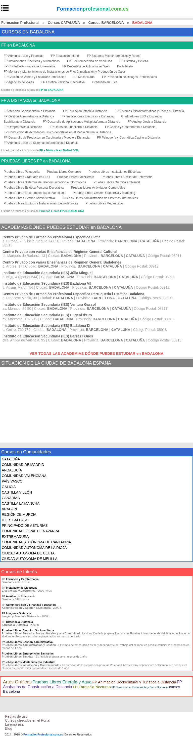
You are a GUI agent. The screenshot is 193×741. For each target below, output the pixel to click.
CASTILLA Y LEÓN (17, 492)
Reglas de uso (16, 716)
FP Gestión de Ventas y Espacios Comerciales (35, 77)
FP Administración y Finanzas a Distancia (29, 604)
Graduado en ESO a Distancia (141, 116)
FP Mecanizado (84, 77)
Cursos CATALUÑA (64, 23)
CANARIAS (11, 498)
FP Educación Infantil (65, 56)
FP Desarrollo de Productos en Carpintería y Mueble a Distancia (46, 137)
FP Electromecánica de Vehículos (89, 61)
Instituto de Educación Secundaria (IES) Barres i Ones (48, 336)
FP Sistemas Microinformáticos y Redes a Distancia (149, 111)
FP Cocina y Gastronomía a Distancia (130, 127)
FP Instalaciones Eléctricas (19, 587)
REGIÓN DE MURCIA (19, 514)
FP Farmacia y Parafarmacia (20, 579)
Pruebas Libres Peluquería (21, 171)
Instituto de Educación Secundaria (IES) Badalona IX (46, 326)
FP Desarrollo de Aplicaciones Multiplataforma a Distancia (81, 121)
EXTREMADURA (15, 537)
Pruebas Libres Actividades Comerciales (98, 187)
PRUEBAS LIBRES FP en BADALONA (36, 161)
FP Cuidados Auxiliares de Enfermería (29, 66)
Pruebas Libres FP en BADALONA (61, 210)
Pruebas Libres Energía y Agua (61, 682)
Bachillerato (125, 66)
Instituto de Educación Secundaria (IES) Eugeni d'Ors (47, 315)
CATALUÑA (11, 459)
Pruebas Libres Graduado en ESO (27, 177)
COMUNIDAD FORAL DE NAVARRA (30, 531)
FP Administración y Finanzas (23, 56)
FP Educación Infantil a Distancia (85, 111)
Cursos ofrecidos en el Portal (27, 720)
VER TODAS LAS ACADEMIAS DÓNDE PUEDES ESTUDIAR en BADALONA (97, 353)
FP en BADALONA (18, 45)
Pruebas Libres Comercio (64, 171)
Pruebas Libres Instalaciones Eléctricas (115, 171)
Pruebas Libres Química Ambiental (116, 182)
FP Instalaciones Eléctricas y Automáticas (32, 61)
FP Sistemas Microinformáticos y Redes (113, 56)
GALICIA (9, 487)
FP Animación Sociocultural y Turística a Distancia (134, 682)
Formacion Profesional (20, 23)
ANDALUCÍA (12, 470)
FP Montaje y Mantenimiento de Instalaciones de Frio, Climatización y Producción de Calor (64, 71)
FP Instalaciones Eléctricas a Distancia (88, 116)
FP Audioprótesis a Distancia (147, 121)
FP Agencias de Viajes (19, 82)
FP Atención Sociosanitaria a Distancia (30, 111)
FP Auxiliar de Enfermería (18, 596)
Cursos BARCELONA (106, 23)
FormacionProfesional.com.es (43, 734)
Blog (8, 728)
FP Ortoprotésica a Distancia (23, 127)
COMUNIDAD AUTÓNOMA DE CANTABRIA (36, 542)
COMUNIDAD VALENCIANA (24, 476)
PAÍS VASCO (12, 481)
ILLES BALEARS (15, 520)
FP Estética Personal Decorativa (63, 82)
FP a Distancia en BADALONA (59, 150)
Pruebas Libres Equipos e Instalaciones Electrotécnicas (41, 203)
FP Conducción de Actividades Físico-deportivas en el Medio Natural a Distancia (57, 132)
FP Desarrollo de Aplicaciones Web (86, 66)
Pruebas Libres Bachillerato (75, 177)
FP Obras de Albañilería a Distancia (74, 127)
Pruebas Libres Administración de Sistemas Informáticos (100, 198)
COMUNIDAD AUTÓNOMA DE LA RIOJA (34, 548)
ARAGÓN (9, 509)
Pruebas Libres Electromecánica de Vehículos (34, 193)
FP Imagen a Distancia (16, 613)
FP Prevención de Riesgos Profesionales (129, 77)
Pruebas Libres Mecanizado (104, 203)
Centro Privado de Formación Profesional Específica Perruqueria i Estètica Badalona (73, 294)
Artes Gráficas (17, 681)
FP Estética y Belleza (134, 61)
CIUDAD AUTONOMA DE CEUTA (28, 553)
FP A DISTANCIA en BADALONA (30, 101)
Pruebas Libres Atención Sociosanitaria (28, 630)
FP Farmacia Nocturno (92, 687)
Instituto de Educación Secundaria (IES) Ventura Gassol (49, 304)
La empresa (14, 724)
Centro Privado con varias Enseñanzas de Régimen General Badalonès (62, 262)
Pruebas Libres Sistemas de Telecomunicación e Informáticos (45, 182)
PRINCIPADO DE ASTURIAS (25, 526)
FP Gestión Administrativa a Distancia (29, 116)
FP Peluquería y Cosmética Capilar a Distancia (128, 137)
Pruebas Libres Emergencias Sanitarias (28, 653)
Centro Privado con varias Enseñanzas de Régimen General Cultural (60, 252)
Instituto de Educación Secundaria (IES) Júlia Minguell (48, 273)
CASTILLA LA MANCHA (20, 503)
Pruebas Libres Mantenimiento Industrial (28, 662)
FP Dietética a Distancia (17, 621)
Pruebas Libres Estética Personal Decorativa (34, 187)
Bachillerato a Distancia (19, 121)
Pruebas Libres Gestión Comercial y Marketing (104, 193)
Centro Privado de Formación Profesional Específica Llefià (52, 237)
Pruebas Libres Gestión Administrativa (29, 198)
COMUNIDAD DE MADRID (23, 465)
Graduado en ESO (104, 82)
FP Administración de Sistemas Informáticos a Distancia (41, 143)
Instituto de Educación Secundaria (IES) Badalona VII (47, 283)
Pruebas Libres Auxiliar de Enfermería (127, 177)
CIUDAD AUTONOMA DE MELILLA (29, 559)
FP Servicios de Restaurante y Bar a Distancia (140, 687)
